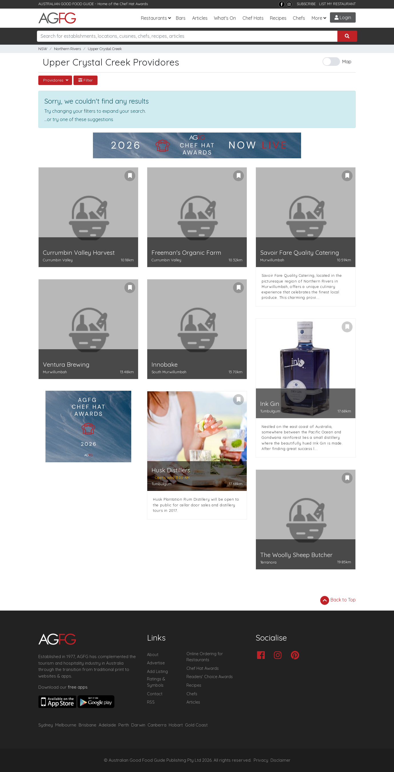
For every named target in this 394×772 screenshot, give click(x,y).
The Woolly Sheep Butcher (296, 555)
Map (346, 61)
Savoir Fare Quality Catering (299, 252)
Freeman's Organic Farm (186, 252)
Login (343, 17)
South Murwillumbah (169, 372)
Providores (54, 80)
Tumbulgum (270, 411)
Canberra (157, 725)
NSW (42, 49)
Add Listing (157, 671)
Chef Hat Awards (134, 3)
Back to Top (338, 600)
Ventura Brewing (66, 364)
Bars (181, 18)
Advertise (156, 663)
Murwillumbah (272, 260)
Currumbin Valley (58, 260)
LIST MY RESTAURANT (337, 3)
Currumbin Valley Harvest (79, 252)
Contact (154, 693)
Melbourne (65, 725)
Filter (85, 80)
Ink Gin (269, 403)
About (152, 654)
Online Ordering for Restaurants (204, 657)
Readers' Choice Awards (209, 676)
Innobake (165, 364)
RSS (151, 702)
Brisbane (87, 725)
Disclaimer (280, 760)
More (317, 18)
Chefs (299, 18)
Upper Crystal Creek (105, 49)
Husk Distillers (171, 470)
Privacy (261, 760)
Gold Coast (196, 725)
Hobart (176, 725)
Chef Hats (253, 18)
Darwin (138, 725)
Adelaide (107, 725)
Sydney (45, 725)
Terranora (268, 562)
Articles (200, 18)
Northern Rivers (67, 49)
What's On (225, 18)
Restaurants (154, 18)
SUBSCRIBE (306, 3)
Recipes (278, 18)
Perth (123, 725)
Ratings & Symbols (156, 682)
